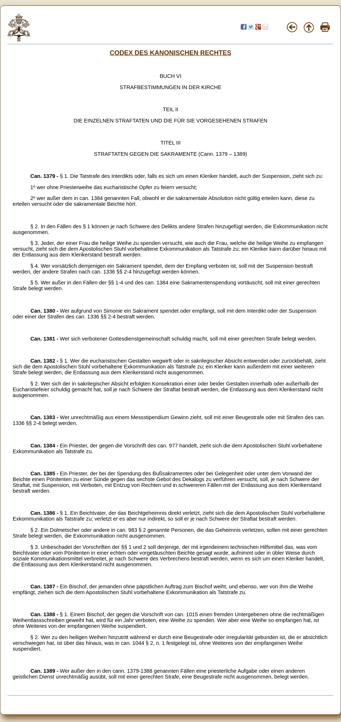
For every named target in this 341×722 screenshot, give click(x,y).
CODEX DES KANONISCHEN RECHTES (170, 53)
